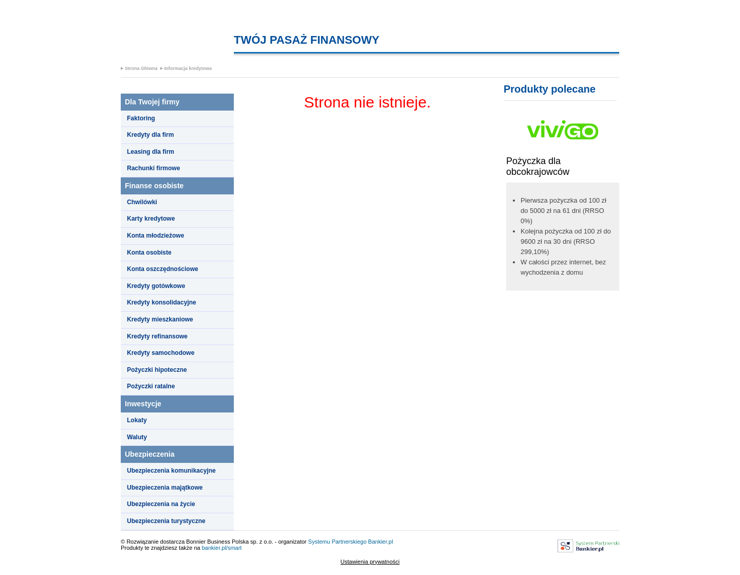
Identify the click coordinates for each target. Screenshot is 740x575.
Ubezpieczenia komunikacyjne (171, 470)
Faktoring (141, 118)
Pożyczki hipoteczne (157, 369)
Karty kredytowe (151, 218)
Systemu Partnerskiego (337, 541)
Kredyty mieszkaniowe (160, 319)
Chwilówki (142, 202)
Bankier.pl (380, 541)
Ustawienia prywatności (370, 562)
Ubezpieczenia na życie (161, 504)
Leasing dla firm (150, 151)
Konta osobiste (149, 252)
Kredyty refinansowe (157, 336)
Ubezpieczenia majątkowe (164, 487)
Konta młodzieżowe (155, 235)
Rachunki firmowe (153, 168)
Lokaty (137, 420)
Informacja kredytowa (188, 68)
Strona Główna (141, 68)
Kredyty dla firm (150, 134)
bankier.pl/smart (222, 548)
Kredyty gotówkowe (156, 286)
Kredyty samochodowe (160, 352)
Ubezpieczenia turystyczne (166, 521)
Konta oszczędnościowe (162, 269)
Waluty (137, 437)
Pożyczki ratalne (151, 386)
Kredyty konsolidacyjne (161, 302)
